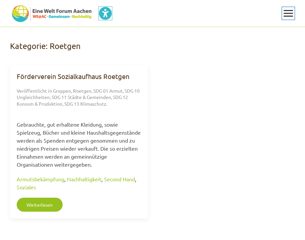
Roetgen (82, 91)
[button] (288, 13)
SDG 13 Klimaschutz (85, 104)
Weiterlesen (40, 205)
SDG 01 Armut (108, 91)
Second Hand (119, 179)
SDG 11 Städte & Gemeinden (81, 97)
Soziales (26, 187)
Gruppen (62, 91)
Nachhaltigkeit (84, 179)
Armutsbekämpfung (40, 179)
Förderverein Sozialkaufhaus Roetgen (73, 76)
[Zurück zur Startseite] (51, 13)
